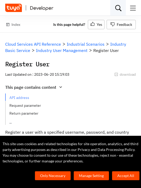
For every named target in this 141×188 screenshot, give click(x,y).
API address (19, 97)
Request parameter (25, 105)
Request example (23, 121)
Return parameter (23, 113)
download (125, 74)
